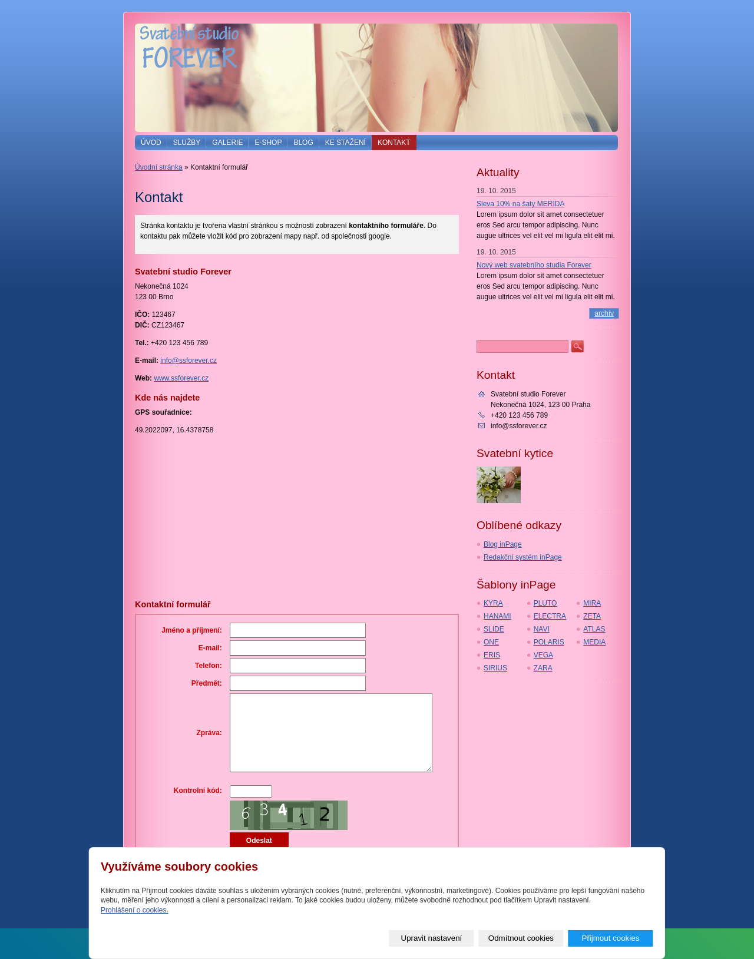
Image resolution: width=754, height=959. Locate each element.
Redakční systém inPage (523, 557)
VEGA (543, 655)
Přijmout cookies (611, 938)
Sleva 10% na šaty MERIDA (520, 204)
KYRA (493, 603)
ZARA (543, 668)
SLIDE (494, 629)
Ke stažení (345, 142)
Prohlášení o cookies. (134, 911)
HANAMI (497, 616)
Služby (187, 142)
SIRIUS (495, 668)
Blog (303, 142)
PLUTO (545, 603)
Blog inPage (503, 544)
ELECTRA (550, 616)
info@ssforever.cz (188, 360)
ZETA (592, 616)
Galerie (227, 142)
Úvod (151, 142)
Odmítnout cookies (521, 938)
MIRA (592, 603)
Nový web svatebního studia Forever (534, 265)
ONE (491, 642)
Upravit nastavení (431, 938)
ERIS (492, 655)
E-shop (268, 142)
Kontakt (394, 142)
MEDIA (594, 642)
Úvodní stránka (159, 167)
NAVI (542, 629)
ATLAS (594, 629)
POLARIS (549, 642)
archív (604, 313)
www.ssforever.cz (181, 378)
